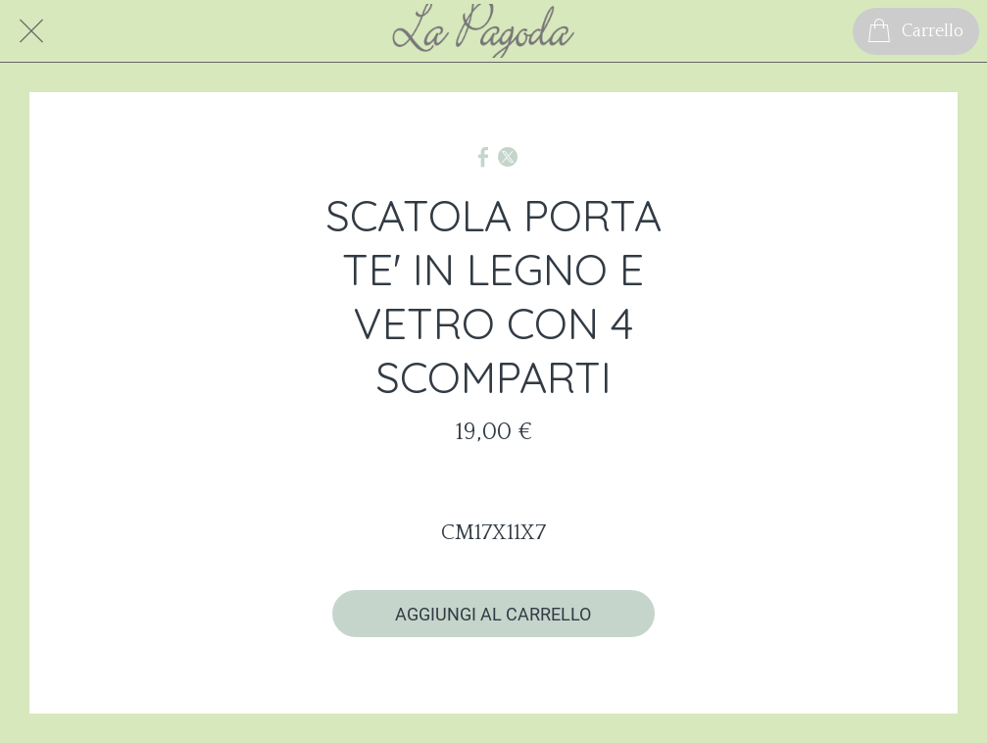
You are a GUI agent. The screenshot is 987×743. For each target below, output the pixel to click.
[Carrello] (916, 31)
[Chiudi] (31, 31)
